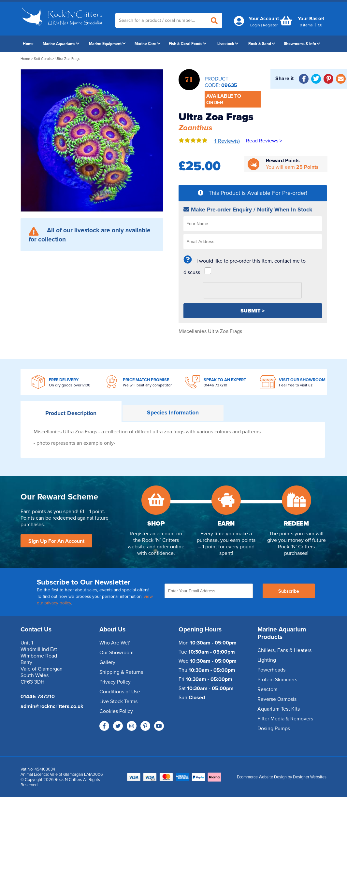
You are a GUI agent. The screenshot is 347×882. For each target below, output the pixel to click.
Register (270, 25)
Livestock (228, 44)
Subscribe (288, 591)
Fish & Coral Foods (188, 44)
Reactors (267, 689)
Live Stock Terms (118, 701)
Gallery (107, 662)
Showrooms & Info (302, 44)
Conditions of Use (119, 691)
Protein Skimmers (277, 679)
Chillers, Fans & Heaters (284, 650)
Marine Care (148, 44)
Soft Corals (42, 59)
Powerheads (271, 670)
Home (28, 43)
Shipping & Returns (121, 672)
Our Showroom (116, 652)
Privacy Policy (115, 682)
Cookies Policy (116, 711)
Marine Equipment (107, 44)
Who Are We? (114, 643)
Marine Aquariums (61, 44)
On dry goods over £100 (69, 385)
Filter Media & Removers (285, 719)
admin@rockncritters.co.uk (52, 706)
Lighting (266, 660)
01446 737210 (215, 385)
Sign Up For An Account (56, 541)
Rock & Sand (261, 44)
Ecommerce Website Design (262, 777)
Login (255, 25)
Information (173, 412)
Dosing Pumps (273, 728)
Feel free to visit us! (296, 385)
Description (70, 413)
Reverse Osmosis (276, 699)
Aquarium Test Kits (278, 709)
